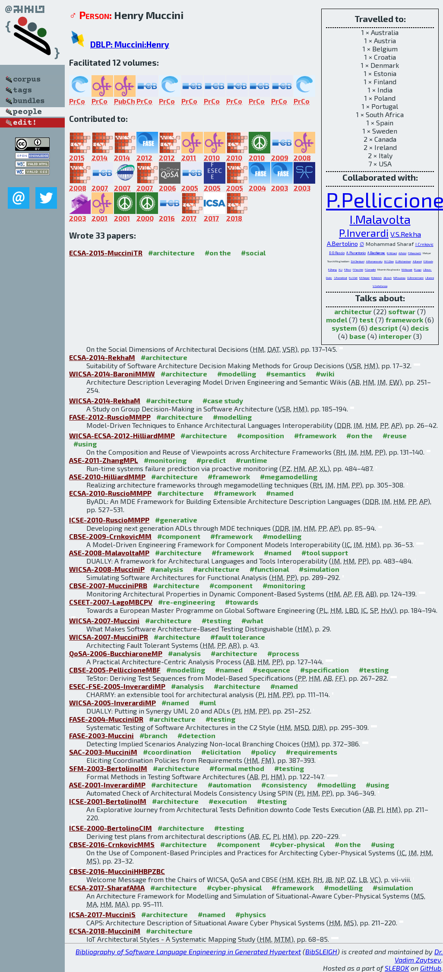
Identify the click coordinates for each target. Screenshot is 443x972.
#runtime (251, 460)
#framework (315, 435)
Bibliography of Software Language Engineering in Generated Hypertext (188, 951)
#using (85, 444)
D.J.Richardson (403, 261)
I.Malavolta (380, 219)
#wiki (325, 374)
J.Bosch (387, 277)
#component (178, 536)
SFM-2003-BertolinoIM (108, 768)
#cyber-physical (297, 844)
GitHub (430, 968)
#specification (324, 670)
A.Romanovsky (374, 261)
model (336, 320)
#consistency (284, 785)
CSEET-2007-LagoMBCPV (110, 602)
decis (420, 328)
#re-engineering (186, 602)
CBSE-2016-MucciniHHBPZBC (117, 871)
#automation (229, 785)
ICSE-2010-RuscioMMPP (109, 520)
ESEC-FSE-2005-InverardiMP (117, 686)
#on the (218, 253)
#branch (153, 735)
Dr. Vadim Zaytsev (419, 955)
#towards (241, 602)
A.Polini (402, 253)
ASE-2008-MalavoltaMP (109, 552)
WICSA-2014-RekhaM (104, 400)
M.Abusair (407, 269)
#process (283, 653)
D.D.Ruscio (337, 253)
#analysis (166, 569)
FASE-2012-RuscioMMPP (110, 417)
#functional (269, 569)
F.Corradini (370, 269)
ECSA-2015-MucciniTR (105, 253)
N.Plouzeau (399, 277)
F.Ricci (347, 269)
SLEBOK (397, 968)
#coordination (167, 752)
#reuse (395, 435)
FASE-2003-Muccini (101, 735)
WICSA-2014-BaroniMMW (112, 374)
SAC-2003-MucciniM (103, 752)
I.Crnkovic (424, 244)
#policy (263, 752)
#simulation (319, 569)
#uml (207, 702)
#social (253, 253)
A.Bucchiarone (376, 253)
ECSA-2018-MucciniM (104, 931)
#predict (211, 460)
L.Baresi (429, 277)
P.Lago (417, 269)
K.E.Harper (364, 277)
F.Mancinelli (414, 253)
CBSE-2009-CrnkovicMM (110, 536)
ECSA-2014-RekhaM (102, 357)
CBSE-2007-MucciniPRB (108, 585)
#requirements (311, 752)
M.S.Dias (389, 261)
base (357, 336)
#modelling (236, 374)
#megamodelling (288, 476)
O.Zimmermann (415, 277)
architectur (353, 311)
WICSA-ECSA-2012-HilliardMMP (122, 435)
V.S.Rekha (405, 233)
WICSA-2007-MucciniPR (108, 637)
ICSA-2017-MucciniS (102, 914)
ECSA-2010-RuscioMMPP (110, 493)
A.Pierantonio (356, 253)
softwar (401, 311)
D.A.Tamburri (357, 261)
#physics (250, 914)
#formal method (236, 768)
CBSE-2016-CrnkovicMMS (112, 844)
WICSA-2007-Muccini (104, 620)
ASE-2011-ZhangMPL (103, 460)
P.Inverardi (364, 232)
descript (383, 328)
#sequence (271, 670)
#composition (260, 435)
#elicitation (221, 752)
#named (280, 493)
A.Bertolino (342, 243)
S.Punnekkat (340, 277)
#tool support (324, 552)
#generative (176, 520)
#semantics (286, 374)
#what (252, 620)
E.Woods (428, 261)
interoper (395, 336)
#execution (228, 801)
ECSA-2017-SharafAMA (107, 887)
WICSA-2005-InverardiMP (112, 702)
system (344, 328)
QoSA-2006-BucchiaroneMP (115, 653)
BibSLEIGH (321, 951)
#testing (216, 620)
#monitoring (165, 460)
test (366, 320)
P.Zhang (332, 269)
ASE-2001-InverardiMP (107, 785)
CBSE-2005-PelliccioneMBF (115, 670)
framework (404, 320)
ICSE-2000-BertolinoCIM (110, 828)
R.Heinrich (376, 277)
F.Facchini (358, 269)
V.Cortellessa (380, 285)
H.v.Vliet (353, 277)
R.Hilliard (392, 253)
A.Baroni (417, 261)
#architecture (171, 253)
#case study (223, 400)
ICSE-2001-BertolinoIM (107, 801)
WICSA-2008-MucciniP (107, 569)
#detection (196, 735)
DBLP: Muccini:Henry (129, 44)
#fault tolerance (237, 637)
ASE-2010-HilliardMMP (107, 476)
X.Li (340, 269)
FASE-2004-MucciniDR (106, 719)
